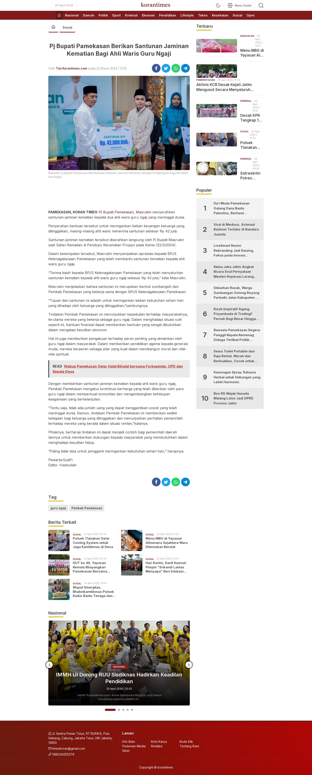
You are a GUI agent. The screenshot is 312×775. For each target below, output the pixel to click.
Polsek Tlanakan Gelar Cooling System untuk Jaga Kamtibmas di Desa (93, 542)
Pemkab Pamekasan (87, 508)
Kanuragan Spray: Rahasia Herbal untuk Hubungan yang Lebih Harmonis (237, 377)
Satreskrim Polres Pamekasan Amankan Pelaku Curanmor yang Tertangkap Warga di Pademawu (251, 175)
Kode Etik (186, 741)
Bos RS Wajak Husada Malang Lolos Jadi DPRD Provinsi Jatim (233, 398)
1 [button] (110, 710)
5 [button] (132, 710)
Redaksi (156, 746)
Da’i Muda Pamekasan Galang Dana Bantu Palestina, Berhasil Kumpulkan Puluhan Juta (233, 208)
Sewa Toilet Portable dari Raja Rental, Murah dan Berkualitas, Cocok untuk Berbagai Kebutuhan (234, 356)
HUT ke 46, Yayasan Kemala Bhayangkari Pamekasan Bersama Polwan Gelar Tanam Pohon (90, 567)
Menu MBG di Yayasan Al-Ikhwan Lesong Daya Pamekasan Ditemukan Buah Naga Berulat (252, 53)
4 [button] (128, 710)
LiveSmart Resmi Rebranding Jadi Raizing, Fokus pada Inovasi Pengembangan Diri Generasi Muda (234, 250)
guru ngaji (58, 508)
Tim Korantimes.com (71, 68)
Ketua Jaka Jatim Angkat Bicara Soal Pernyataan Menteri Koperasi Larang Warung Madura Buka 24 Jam (234, 272)
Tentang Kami (189, 746)
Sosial (67, 27)
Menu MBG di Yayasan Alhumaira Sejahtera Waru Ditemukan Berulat (167, 542)
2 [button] (119, 710)
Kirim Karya (159, 741)
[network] (240, 5)
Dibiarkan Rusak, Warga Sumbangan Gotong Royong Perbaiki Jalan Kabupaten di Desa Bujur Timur (236, 293)
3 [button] (123, 710)
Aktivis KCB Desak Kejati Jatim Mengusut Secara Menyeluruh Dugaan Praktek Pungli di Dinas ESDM (229, 87)
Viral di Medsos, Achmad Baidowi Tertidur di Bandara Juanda (236, 229)
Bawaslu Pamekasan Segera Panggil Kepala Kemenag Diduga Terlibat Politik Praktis (237, 335)
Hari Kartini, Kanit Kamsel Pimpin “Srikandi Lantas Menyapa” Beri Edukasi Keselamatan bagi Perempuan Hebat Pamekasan (166, 567)
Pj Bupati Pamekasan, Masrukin (125, 212)
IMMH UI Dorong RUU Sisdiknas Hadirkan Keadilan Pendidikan (119, 677)
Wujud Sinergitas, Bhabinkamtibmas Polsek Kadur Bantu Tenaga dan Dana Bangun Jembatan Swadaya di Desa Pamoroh (95, 591)
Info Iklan (128, 741)
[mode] (218, 5)
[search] (261, 5)
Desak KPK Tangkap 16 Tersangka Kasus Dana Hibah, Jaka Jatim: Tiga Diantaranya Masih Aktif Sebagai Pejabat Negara (251, 118)
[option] (119, 663)
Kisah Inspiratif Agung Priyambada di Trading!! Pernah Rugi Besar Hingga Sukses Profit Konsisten (235, 314)
